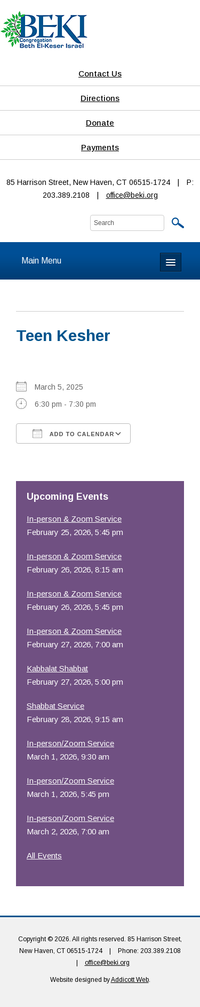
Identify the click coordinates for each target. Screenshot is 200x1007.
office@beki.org (132, 195)
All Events (44, 855)
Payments (100, 147)
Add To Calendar (73, 433)
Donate (100, 122)
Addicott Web (130, 979)
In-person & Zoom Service (74, 518)
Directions (100, 98)
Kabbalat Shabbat (57, 668)
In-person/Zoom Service (70, 743)
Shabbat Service (55, 705)
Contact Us (100, 73)
